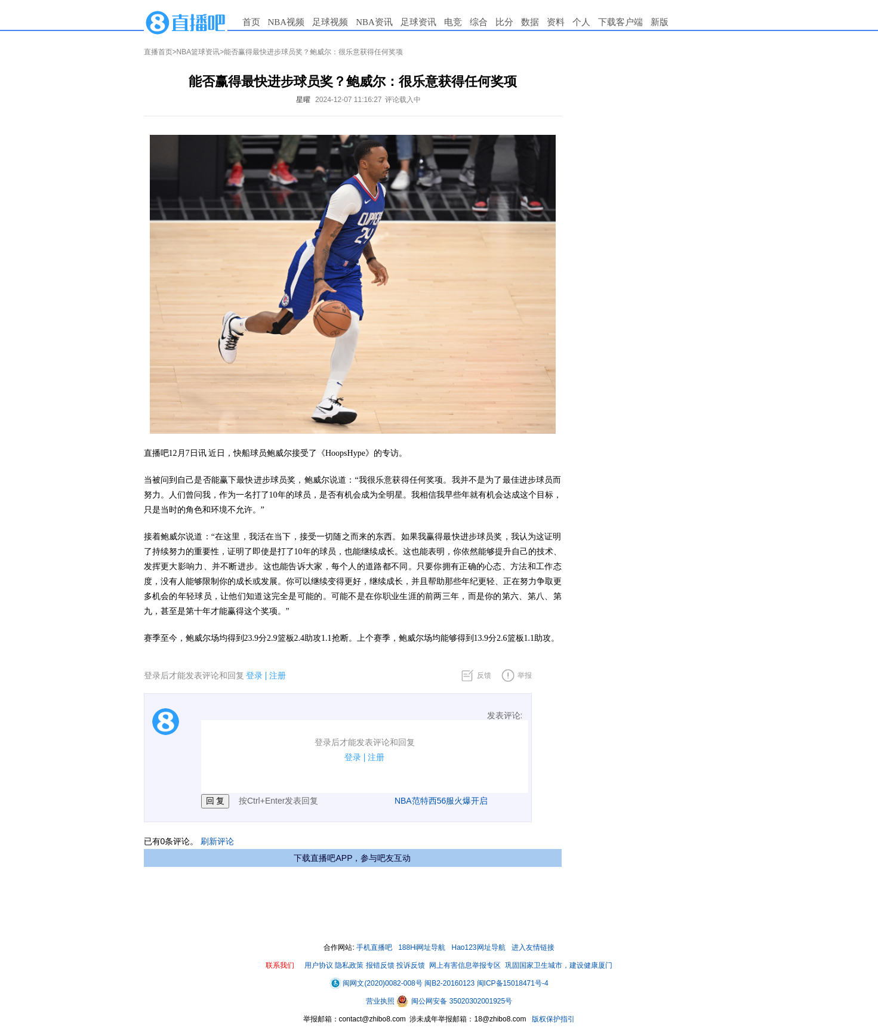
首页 (251, 22)
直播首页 (158, 52)
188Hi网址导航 (421, 947)
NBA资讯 (374, 22)
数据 (530, 22)
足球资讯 (418, 22)
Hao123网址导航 (479, 947)
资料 (556, 22)
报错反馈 (380, 965)
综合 (479, 22)
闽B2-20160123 (449, 983)
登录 (254, 675)
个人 (581, 22)
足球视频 (330, 22)
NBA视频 (286, 22)
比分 (504, 22)
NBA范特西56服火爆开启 (441, 800)
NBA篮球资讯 (198, 52)
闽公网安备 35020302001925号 (454, 1001)
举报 (524, 675)
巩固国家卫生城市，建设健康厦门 (558, 965)
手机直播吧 (374, 947)
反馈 (484, 675)
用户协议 (318, 965)
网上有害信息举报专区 (465, 965)
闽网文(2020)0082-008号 (375, 983)
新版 (659, 22)
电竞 (453, 22)
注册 (277, 675)
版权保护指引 (552, 1019)
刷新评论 (217, 841)
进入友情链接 (533, 947)
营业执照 (381, 1001)
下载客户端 (620, 22)
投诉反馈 (410, 965)
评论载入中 (403, 99)
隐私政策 (349, 965)
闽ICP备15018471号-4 (513, 983)
